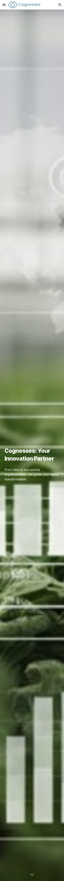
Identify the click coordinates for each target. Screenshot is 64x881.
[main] (32, 455)
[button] (4, 4)
